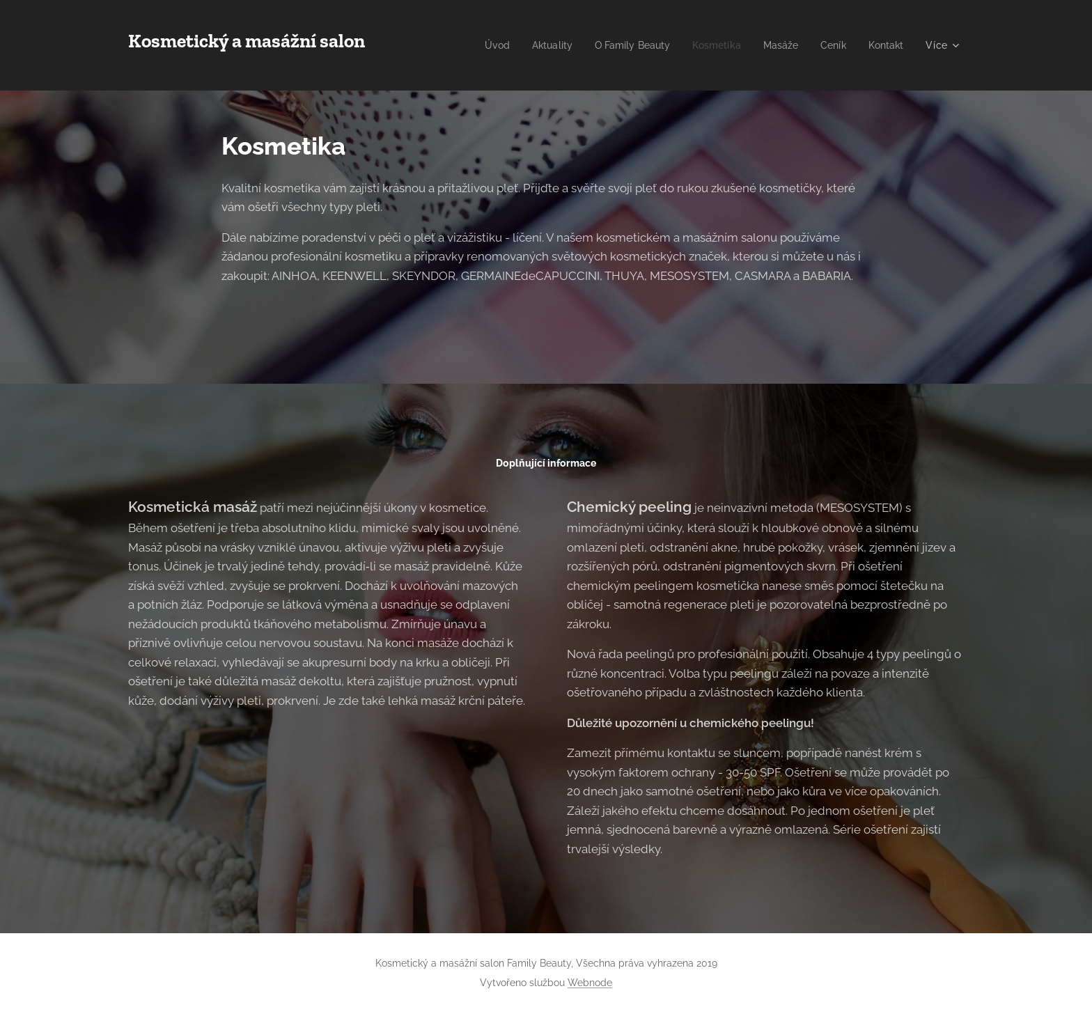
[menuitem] (538, 45)
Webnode (590, 982)
